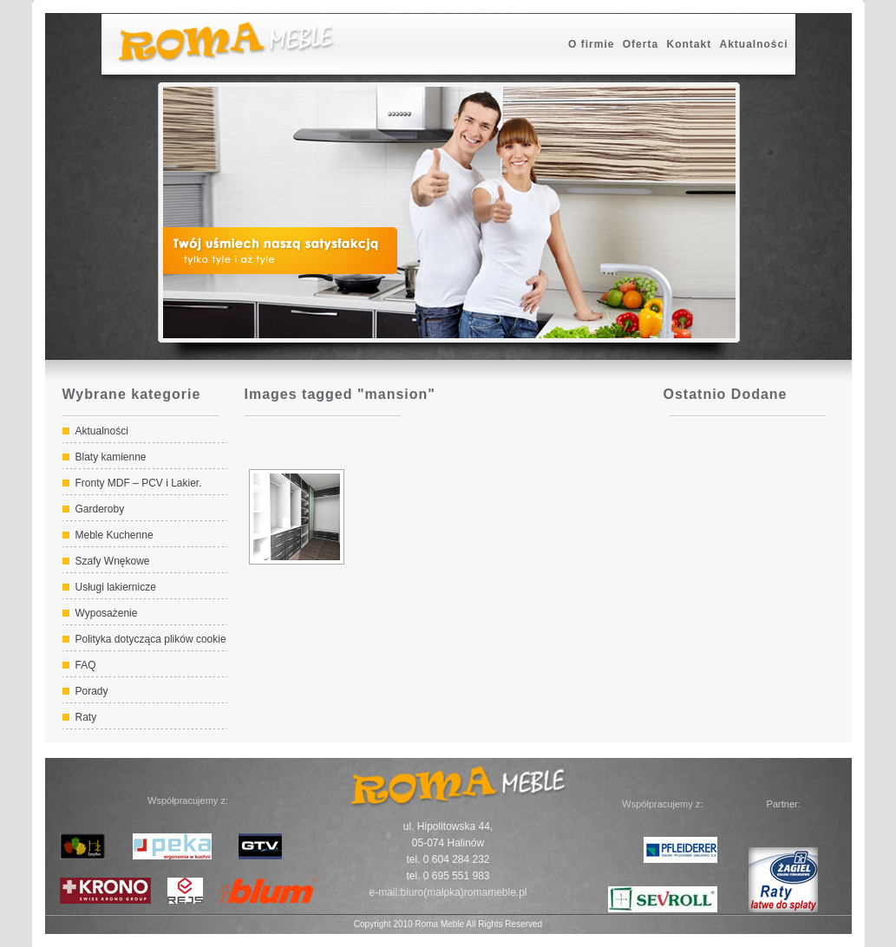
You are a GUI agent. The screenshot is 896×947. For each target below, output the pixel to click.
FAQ (85, 665)
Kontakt (688, 44)
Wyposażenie (106, 613)
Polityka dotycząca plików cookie (150, 639)
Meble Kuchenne (114, 535)
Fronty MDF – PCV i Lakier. (138, 483)
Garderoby (100, 509)
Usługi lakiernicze (115, 587)
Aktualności (753, 44)
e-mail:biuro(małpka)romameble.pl (447, 892)
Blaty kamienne (111, 457)
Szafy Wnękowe (112, 561)
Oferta (640, 44)
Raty (86, 717)
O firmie (591, 44)
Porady (91, 691)
